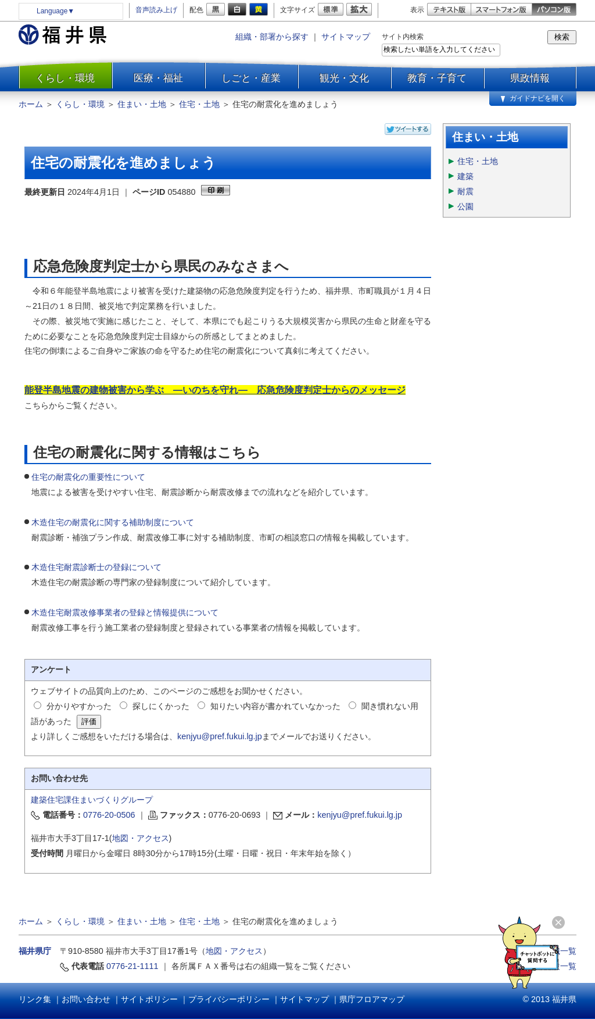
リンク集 (35, 999)
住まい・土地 (141, 104)
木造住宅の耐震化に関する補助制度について (112, 522)
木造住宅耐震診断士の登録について (96, 567)
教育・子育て (437, 78)
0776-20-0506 (109, 815)
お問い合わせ (86, 999)
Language (55, 11)
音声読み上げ (156, 10)
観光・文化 (344, 78)
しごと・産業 (251, 78)
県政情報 (530, 78)
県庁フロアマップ (371, 999)
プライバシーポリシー (229, 999)
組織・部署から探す (272, 36)
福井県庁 (35, 951)
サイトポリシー (149, 999)
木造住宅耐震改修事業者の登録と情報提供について (124, 612)
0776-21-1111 (132, 966)
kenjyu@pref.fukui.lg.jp (219, 736)
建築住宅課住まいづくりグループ (92, 799)
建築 (465, 176)
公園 (465, 206)
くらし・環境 (65, 78)
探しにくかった (160, 706)
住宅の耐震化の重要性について (88, 477)
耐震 (465, 191)
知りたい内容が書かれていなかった (275, 706)
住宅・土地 (199, 104)
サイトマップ (345, 36)
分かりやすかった (79, 706)
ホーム (31, 104)
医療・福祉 (158, 78)
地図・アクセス (140, 838)
